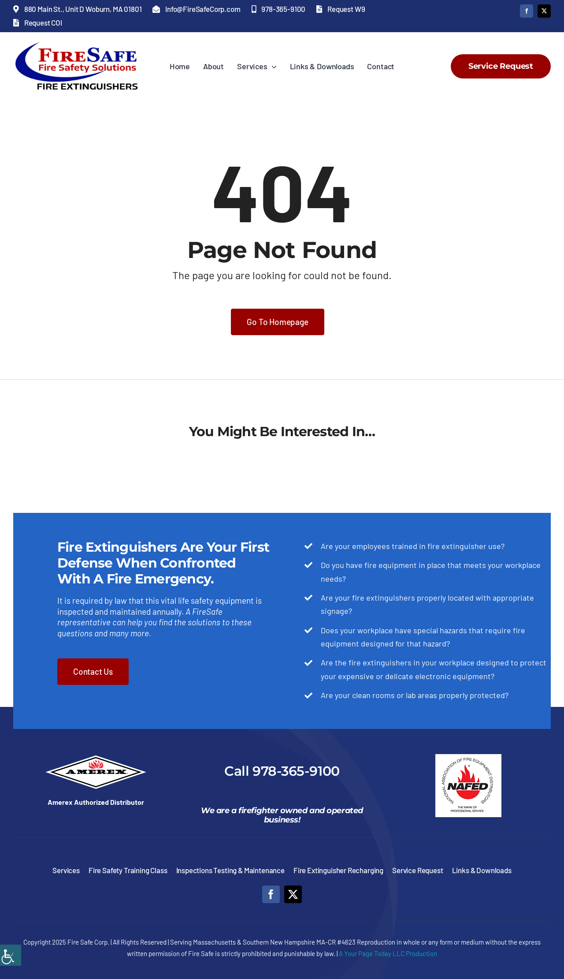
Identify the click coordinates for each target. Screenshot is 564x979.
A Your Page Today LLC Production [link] (388, 953)
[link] (10, 955)
